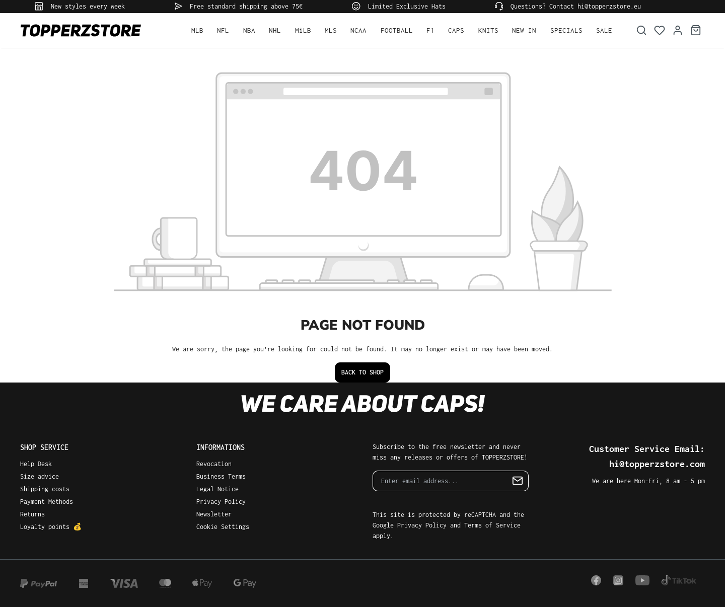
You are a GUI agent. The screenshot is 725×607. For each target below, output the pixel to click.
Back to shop (362, 372)
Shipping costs (44, 489)
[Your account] (678, 30)
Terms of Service (492, 525)
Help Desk (36, 464)
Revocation (214, 464)
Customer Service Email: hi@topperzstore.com (647, 456)
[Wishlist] (659, 30)
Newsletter (214, 514)
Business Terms (221, 476)
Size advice (39, 476)
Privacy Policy (221, 501)
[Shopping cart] (696, 30)
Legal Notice (217, 489)
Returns (32, 514)
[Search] (641, 30)
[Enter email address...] (440, 481)
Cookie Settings (222, 526)
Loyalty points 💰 (51, 526)
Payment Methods (46, 501)
